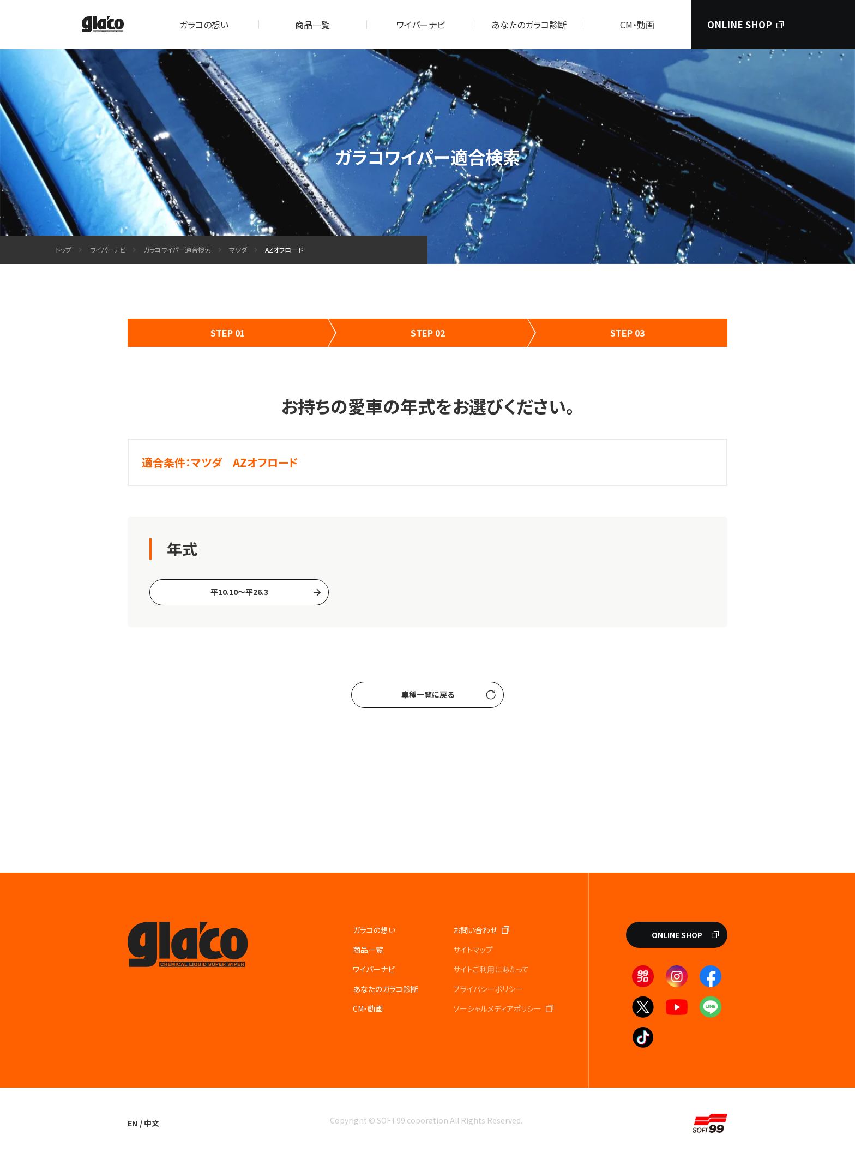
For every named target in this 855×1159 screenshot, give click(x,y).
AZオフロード (284, 249)
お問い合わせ (475, 929)
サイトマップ (473, 949)
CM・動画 (637, 24)
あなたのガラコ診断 (529, 24)
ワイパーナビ (420, 24)
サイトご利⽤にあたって (491, 969)
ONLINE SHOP (739, 24)
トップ (63, 249)
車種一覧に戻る (427, 694)
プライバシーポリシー (488, 988)
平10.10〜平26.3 (239, 591)
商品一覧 (312, 24)
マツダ (238, 249)
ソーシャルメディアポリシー (497, 1008)
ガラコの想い (203, 24)
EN (132, 1123)
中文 (151, 1123)
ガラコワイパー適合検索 (177, 249)
